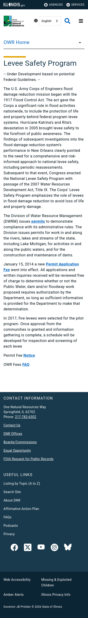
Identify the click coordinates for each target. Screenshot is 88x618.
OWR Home (17, 42)
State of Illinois (52, 606)
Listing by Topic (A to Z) (22, 483)
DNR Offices (13, 434)
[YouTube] (41, 548)
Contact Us (12, 425)
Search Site (12, 492)
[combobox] (50, 20)
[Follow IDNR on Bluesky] (68, 548)
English (46, 21)
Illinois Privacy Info (55, 594)
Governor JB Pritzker (17, 606)
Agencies (53, 5)
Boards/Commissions (20, 442)
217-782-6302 (25, 417)
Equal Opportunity (17, 450)
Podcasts (11, 525)
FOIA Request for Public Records (29, 459)
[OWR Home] (78, 42)
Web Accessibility (17, 580)
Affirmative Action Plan (21, 509)
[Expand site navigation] (80, 21)
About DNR (12, 500)
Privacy (9, 534)
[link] (14, 548)
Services (75, 5)
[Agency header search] (67, 21)
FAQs (7, 517)
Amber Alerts (14, 594)
